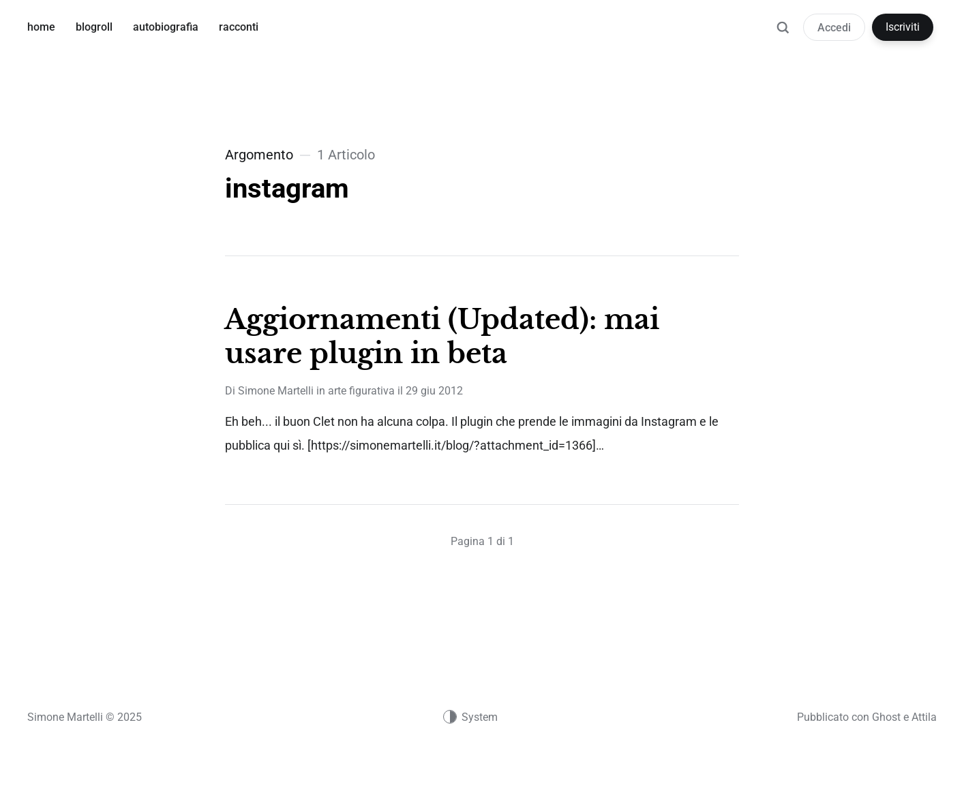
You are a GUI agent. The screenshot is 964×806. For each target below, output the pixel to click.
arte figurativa (361, 390)
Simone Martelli (276, 390)
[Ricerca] (782, 34)
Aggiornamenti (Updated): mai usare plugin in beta (441, 337)
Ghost (886, 717)
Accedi (834, 27)
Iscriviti (903, 26)
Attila (924, 717)
